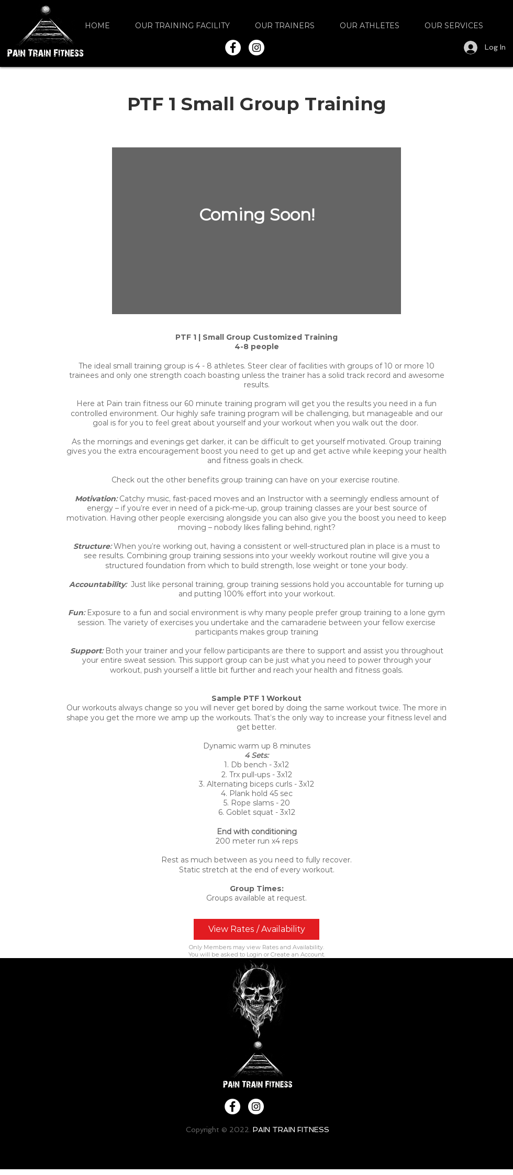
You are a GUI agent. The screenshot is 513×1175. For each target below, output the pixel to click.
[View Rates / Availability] (256, 929)
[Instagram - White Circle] (256, 47)
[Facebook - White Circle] (233, 47)
